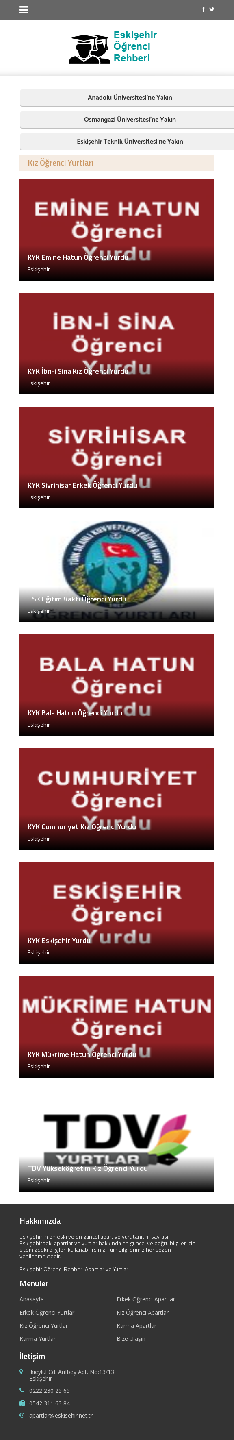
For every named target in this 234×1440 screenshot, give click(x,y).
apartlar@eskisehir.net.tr (61, 1415)
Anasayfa (32, 1299)
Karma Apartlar (136, 1325)
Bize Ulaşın (131, 1338)
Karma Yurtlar (38, 1338)
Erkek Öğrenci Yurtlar (47, 1312)
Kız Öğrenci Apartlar (143, 1312)
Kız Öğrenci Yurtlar (44, 1325)
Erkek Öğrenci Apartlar (146, 1299)
